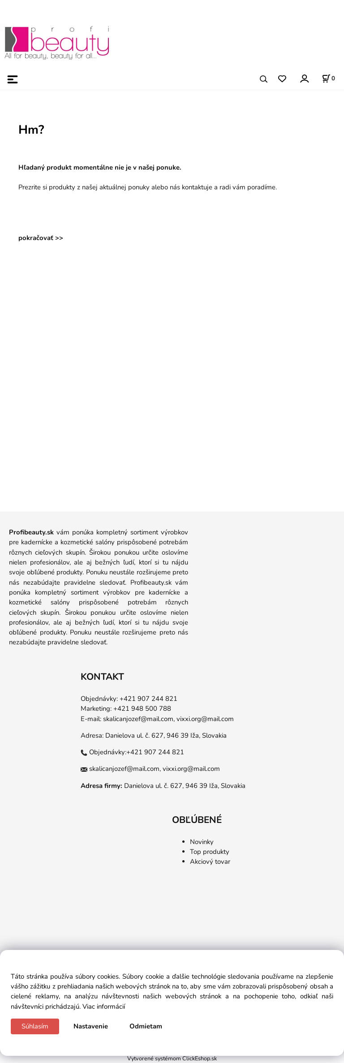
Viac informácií (103, 1006)
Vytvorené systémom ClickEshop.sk (172, 1058)
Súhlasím (35, 1026)
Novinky (202, 841)
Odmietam (145, 1026)
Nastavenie (90, 1026)
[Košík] (328, 78)
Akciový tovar (210, 861)
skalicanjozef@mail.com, (139, 718)
